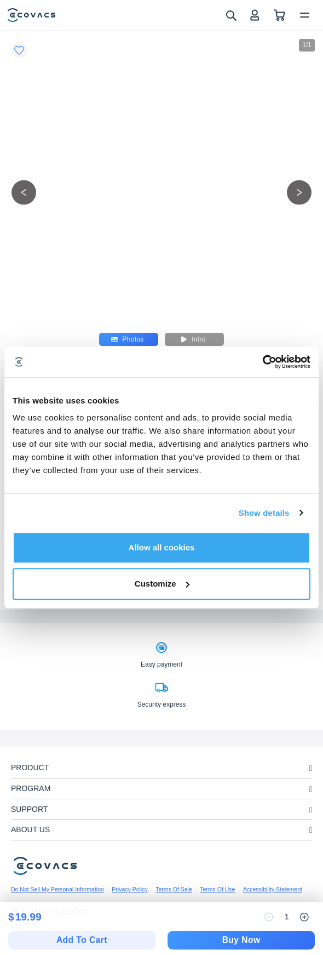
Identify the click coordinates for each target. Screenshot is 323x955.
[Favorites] (19, 50)
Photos (127, 339)
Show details (264, 513)
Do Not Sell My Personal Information (57, 889)
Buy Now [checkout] (241, 940)
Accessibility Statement (272, 889)
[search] (231, 14)
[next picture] (299, 192)
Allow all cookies (162, 547)
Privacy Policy (129, 889)
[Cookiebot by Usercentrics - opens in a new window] (262, 362)
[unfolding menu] (310, 768)
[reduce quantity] (268, 917)
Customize (162, 583)
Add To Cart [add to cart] (81, 940)
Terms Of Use (217, 889)
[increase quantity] (304, 917)
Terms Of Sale (173, 889)
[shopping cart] (279, 15)
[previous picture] (23, 192)
